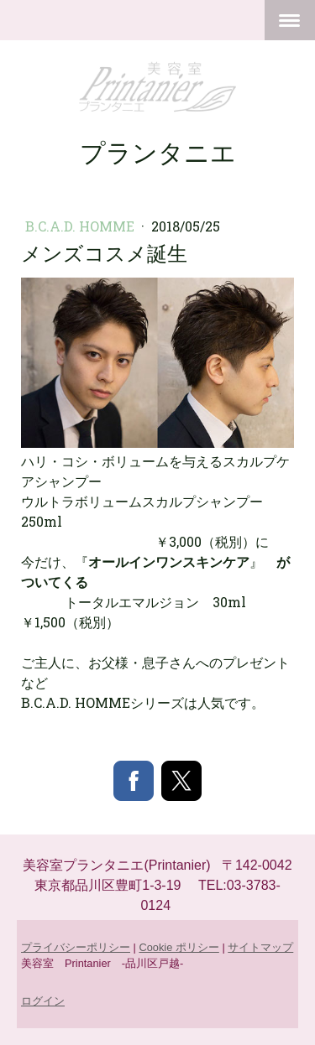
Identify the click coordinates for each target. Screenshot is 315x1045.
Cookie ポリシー (178, 947)
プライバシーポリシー (75, 947)
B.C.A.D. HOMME (81, 226)
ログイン (43, 1001)
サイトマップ (260, 947)
